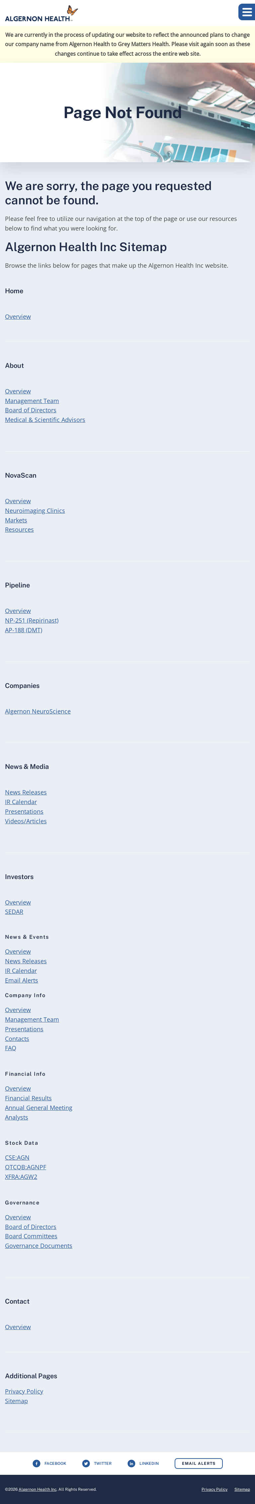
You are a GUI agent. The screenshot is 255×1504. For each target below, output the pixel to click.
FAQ (10, 1048)
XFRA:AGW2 (21, 1177)
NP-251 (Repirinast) (31, 620)
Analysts (16, 1117)
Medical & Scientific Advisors (45, 420)
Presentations (24, 811)
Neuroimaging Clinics (35, 510)
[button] (246, 12)
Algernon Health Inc (37, 1489)
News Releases (26, 792)
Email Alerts (21, 980)
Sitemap (16, 1401)
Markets (16, 520)
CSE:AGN (17, 1157)
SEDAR (14, 912)
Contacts (17, 1039)
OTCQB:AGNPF (25, 1167)
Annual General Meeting (38, 1108)
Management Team (32, 401)
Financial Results (28, 1098)
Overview (18, 316)
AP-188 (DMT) (23, 630)
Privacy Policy (24, 1391)
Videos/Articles (26, 821)
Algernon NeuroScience (38, 711)
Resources (19, 529)
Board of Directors (30, 410)
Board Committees (31, 1236)
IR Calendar (21, 802)
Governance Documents (38, 1246)
